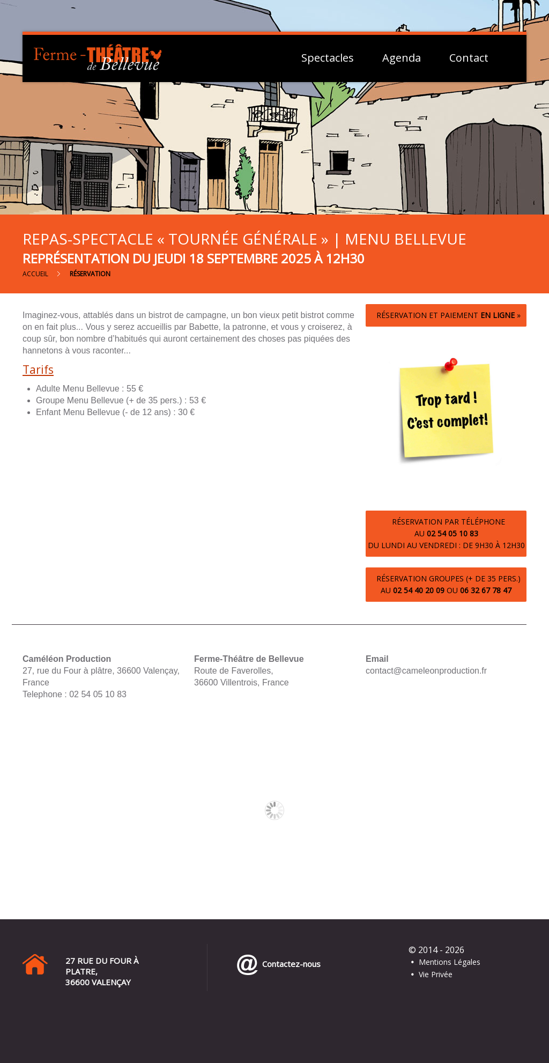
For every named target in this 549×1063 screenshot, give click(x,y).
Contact (468, 58)
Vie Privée (435, 974)
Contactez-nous (289, 963)
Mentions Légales (449, 962)
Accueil (35, 273)
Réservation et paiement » (446, 315)
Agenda (401, 58)
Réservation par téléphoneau (446, 533)
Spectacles (327, 58)
